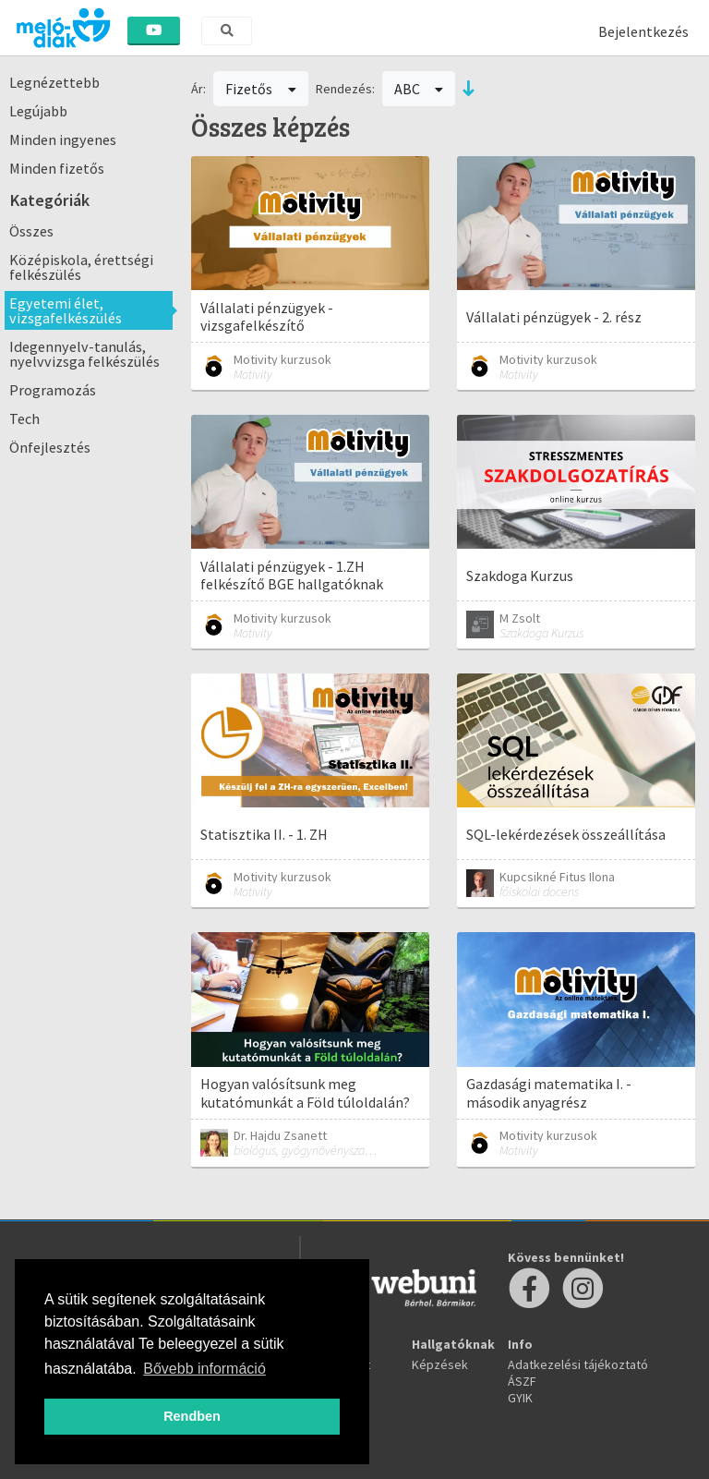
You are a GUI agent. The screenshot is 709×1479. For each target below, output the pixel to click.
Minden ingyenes (62, 139)
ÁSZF (522, 1381)
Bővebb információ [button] (204, 1368)
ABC (419, 88)
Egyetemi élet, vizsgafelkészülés (65, 310)
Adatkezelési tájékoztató (578, 1364)
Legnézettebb (54, 82)
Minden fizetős (56, 168)
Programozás (52, 390)
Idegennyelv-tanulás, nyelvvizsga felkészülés (84, 353)
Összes (31, 231)
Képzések (440, 1364)
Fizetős (260, 88)
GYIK (520, 1397)
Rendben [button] (192, 1416)
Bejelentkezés (643, 31)
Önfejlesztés (49, 447)
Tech (24, 418)
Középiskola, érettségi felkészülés (81, 267)
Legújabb (38, 111)
